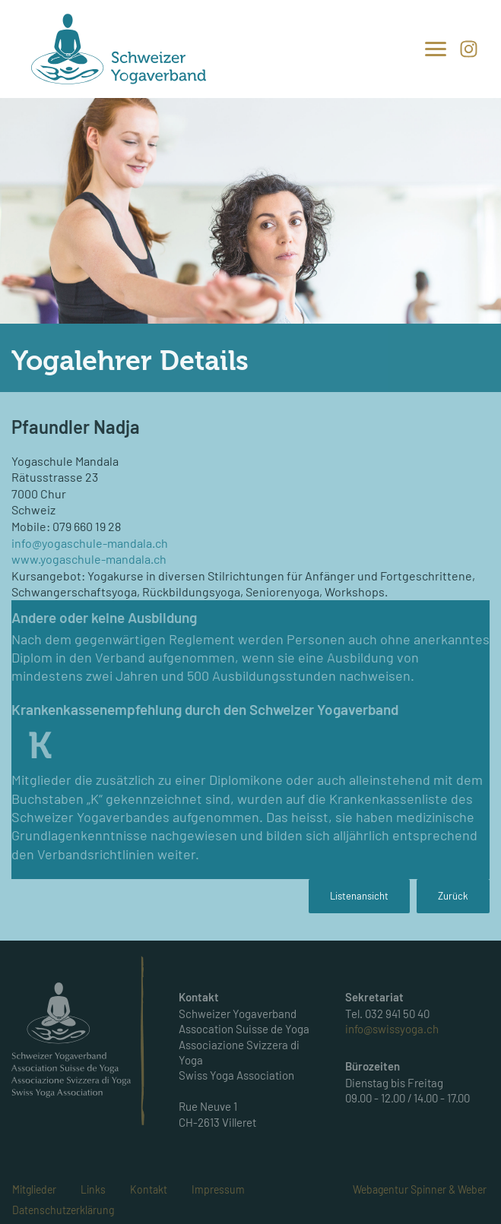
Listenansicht (359, 896)
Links (93, 1189)
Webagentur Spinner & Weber (420, 1189)
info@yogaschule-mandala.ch (89, 543)
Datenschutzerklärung (63, 1209)
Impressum (218, 1189)
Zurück (453, 896)
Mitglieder (34, 1189)
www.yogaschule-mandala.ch (88, 559)
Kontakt (148, 1189)
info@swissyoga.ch (392, 1029)
